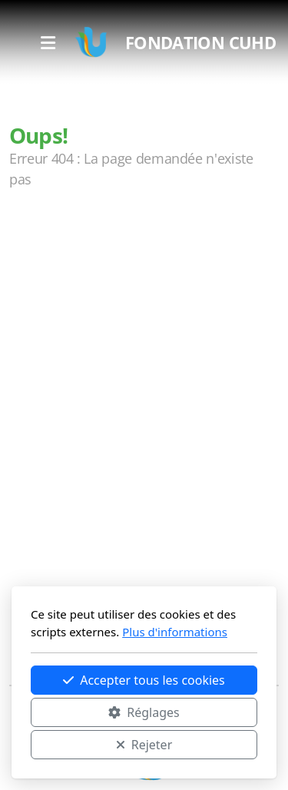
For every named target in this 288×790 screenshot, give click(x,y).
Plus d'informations (174, 631)
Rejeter (144, 744)
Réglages (143, 712)
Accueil (47, 240)
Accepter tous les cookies (144, 680)
